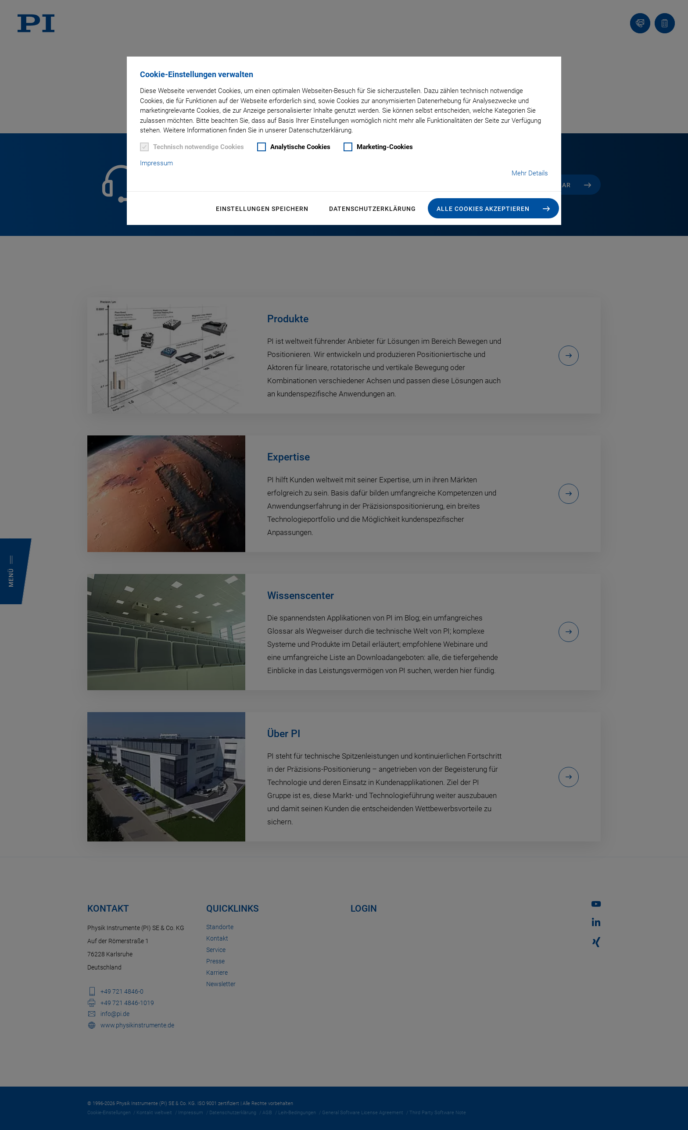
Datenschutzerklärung (372, 208)
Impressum (156, 163)
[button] (493, 208)
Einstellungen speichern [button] (262, 208)
